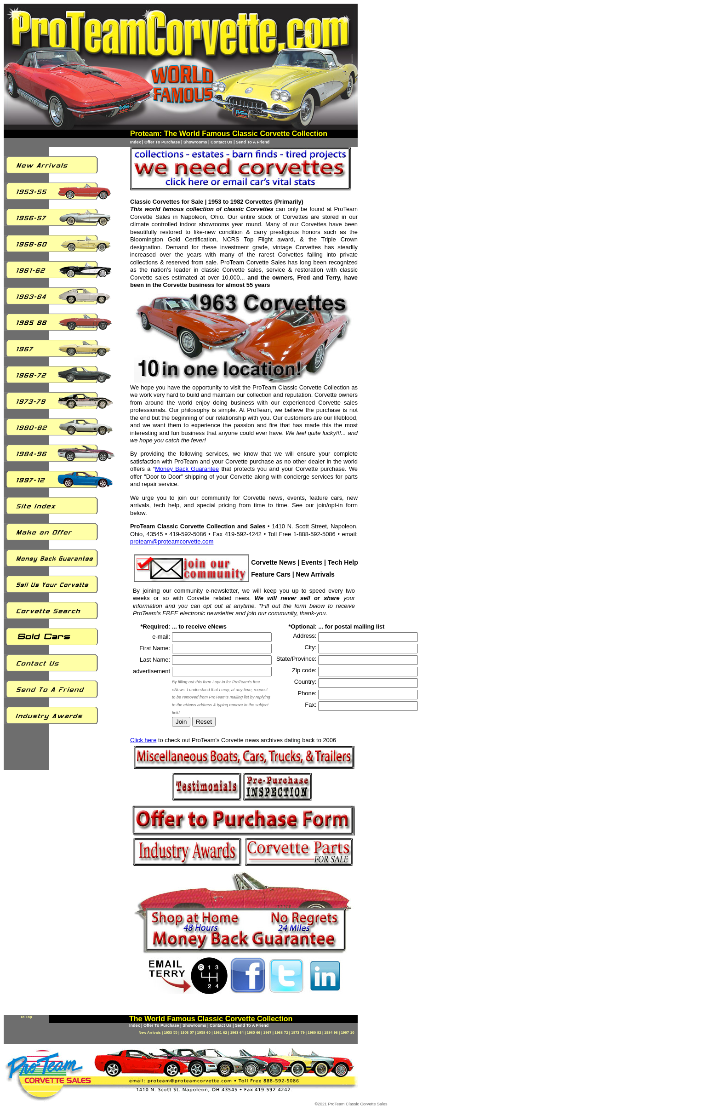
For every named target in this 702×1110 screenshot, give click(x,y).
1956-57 (187, 1032)
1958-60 (204, 1032)
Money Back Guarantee (187, 468)
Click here (143, 740)
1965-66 (253, 1032)
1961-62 (220, 1032)
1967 (267, 1032)
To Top (26, 1017)
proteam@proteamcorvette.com (171, 541)
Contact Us (222, 142)
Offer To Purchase (162, 142)
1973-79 (297, 1032)
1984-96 (330, 1032)
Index (135, 142)
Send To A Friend (252, 142)
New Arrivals (150, 1032)
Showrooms (195, 142)
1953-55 (170, 1032)
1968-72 (281, 1032)
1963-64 (237, 1032)
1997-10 (347, 1032)
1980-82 (314, 1032)
